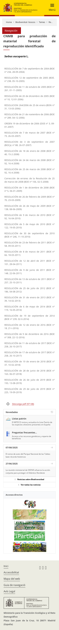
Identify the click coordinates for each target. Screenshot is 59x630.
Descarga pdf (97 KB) (23, 403)
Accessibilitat (11, 572)
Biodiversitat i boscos (25, 22)
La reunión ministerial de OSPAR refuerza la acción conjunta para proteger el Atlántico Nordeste (28, 471)
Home (9, 22)
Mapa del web (12, 578)
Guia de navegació (14, 585)
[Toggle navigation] (51, 7)
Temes (42, 22)
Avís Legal (9, 591)
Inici (6, 566)
